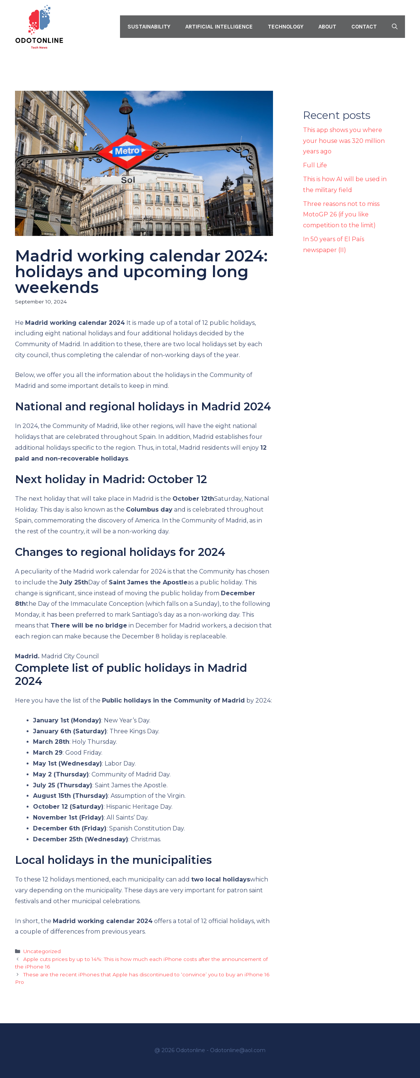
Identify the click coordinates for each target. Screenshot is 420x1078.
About (327, 26)
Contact (364, 26)
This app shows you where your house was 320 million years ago (344, 140)
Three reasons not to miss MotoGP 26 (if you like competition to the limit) (341, 214)
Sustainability (149, 26)
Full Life (315, 165)
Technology (285, 26)
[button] (394, 26)
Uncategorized (42, 951)
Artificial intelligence (219, 26)
